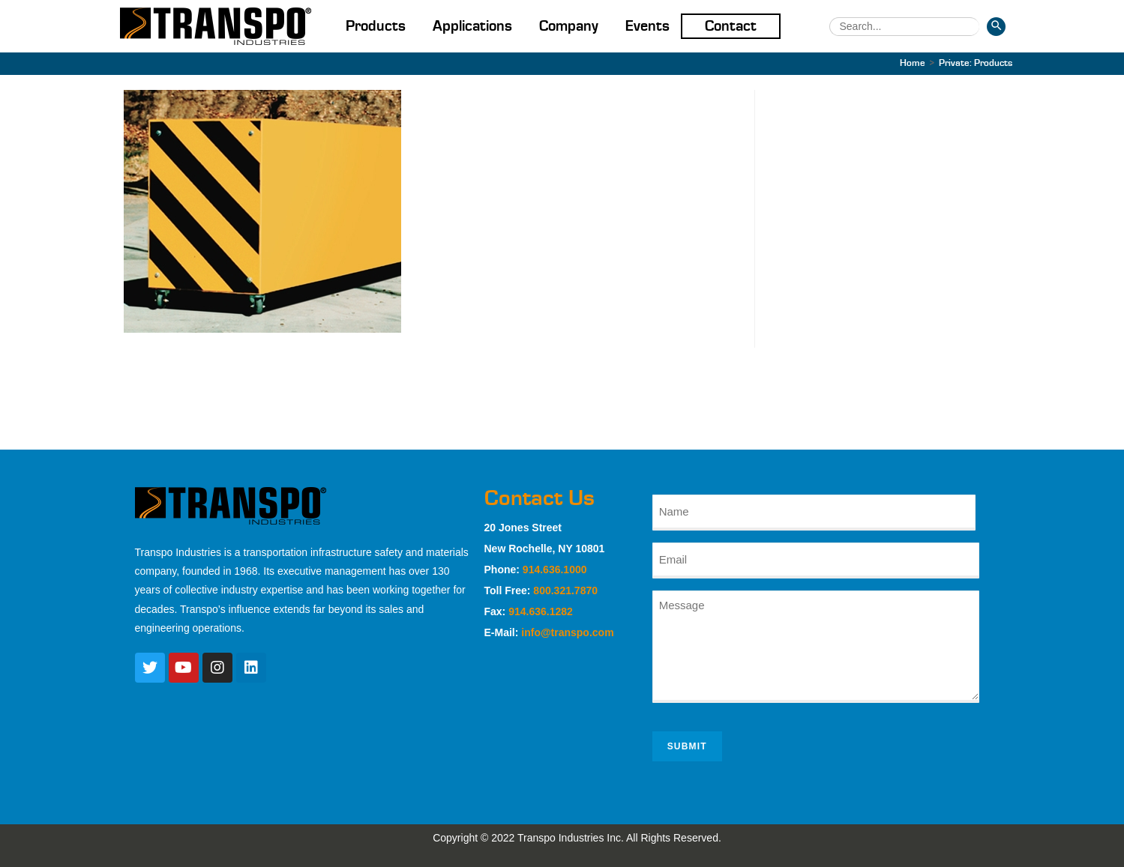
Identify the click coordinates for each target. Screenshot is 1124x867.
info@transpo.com (567, 632)
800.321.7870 (565, 590)
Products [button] (376, 26)
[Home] (912, 63)
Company (568, 26)
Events (647, 26)
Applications (472, 26)
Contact (731, 26)
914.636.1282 (540, 611)
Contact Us (539, 498)
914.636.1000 (555, 570)
